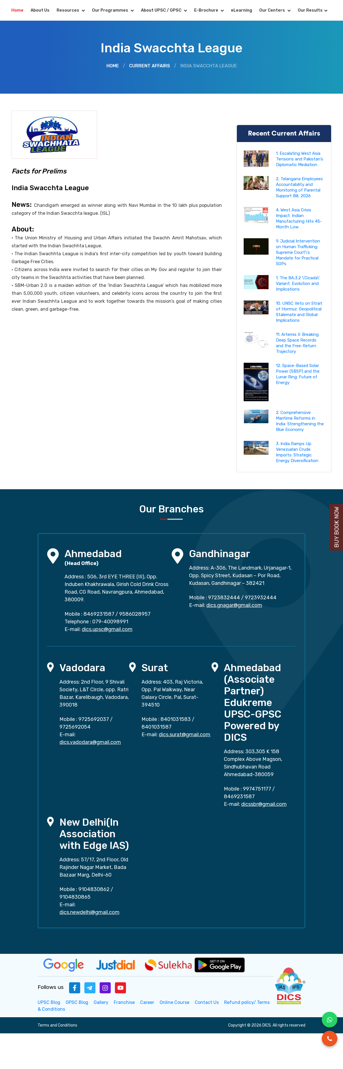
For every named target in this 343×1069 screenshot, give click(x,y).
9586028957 (135, 614)
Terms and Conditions (57, 1025)
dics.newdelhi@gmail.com (89, 912)
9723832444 (224, 597)
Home (17, 10)
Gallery (101, 1002)
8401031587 (157, 727)
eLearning (241, 10)
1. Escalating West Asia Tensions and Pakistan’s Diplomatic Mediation (299, 159)
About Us (40, 10)
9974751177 (257, 789)
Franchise (124, 1002)
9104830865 (75, 897)
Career (147, 1002)
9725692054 (75, 727)
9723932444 (260, 597)
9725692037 (93, 719)
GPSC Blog (77, 1002)
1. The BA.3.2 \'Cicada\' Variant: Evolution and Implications (298, 283)
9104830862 (94, 889)
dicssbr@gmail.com (264, 804)
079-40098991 (110, 622)
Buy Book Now (336, 527)
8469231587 (98, 614)
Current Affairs (149, 65)
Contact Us (207, 1002)
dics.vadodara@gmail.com (90, 742)
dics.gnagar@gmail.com (234, 605)
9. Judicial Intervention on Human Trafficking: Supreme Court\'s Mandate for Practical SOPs (298, 252)
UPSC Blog (49, 1002)
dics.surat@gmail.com (184, 734)
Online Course (174, 1002)
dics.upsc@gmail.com (107, 629)
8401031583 (175, 719)
